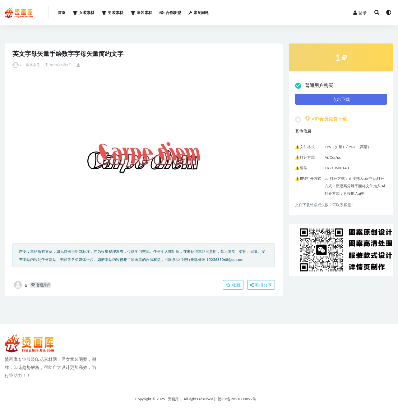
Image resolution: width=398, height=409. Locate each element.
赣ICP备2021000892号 (237, 399)
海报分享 (261, 285)
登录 (360, 12)
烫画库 (173, 399)
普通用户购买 (314, 85)
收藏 (233, 285)
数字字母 (33, 65)
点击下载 (341, 99)
